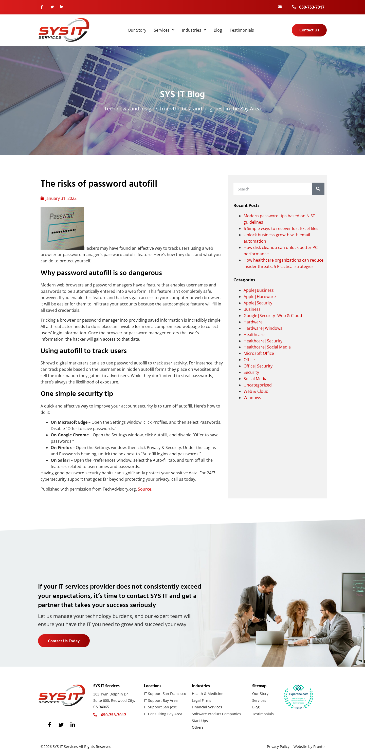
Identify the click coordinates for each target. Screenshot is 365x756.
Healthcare (254, 334)
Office (249, 359)
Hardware (253, 322)
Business (252, 309)
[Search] (318, 189)
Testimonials (242, 30)
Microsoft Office (259, 353)
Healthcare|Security (263, 341)
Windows (252, 397)
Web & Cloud (256, 391)
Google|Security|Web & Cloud (273, 315)
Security (251, 372)
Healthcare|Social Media (267, 347)
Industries (194, 30)
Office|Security (258, 366)
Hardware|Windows (263, 328)
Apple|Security (258, 303)
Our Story (137, 30)
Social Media (255, 378)
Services (164, 30)
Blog (218, 30)
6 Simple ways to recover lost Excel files (281, 228)
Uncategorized (258, 385)
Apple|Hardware (260, 296)
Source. (145, 489)
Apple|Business (259, 290)
